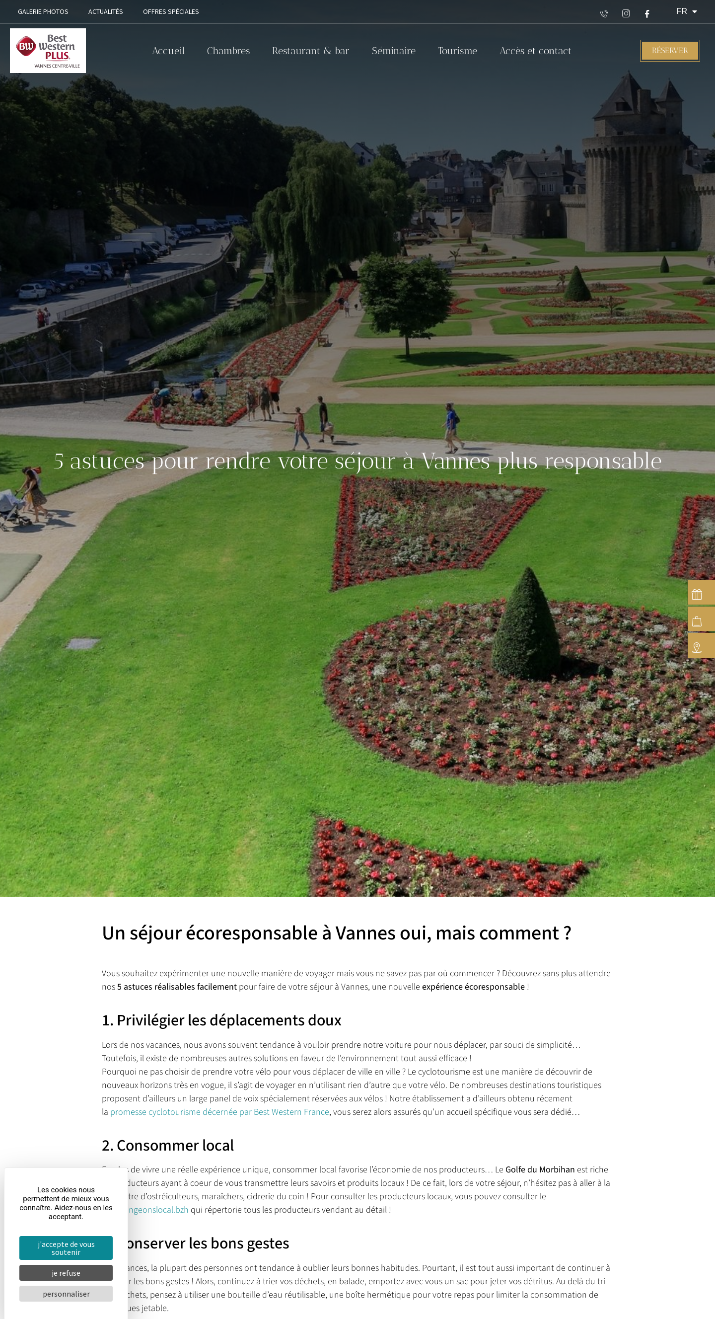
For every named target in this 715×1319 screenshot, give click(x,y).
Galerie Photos (43, 11)
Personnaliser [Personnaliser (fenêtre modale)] (66, 1294)
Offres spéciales (171, 11)
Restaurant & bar (311, 51)
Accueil (168, 51)
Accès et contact (536, 51)
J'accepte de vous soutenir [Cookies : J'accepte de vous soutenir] (66, 1248)
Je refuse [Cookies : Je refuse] (66, 1273)
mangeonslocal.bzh (153, 1210)
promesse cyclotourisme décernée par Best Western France (219, 1112)
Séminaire (394, 51)
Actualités (105, 11)
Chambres (228, 51)
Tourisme (457, 51)
